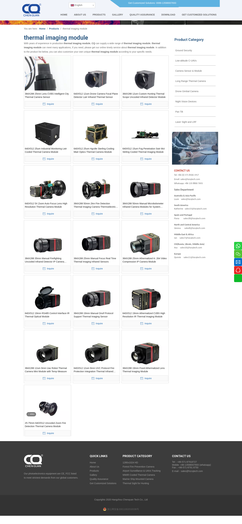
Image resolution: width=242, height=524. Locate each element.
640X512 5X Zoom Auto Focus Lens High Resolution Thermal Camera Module (46, 205)
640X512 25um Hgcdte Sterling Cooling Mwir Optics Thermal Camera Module (94, 150)
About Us (94, 466)
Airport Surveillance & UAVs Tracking (142, 470)
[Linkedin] (198, 3)
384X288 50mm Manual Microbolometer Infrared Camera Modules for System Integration (142, 205)
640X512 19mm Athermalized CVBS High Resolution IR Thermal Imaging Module (143, 315)
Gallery (93, 475)
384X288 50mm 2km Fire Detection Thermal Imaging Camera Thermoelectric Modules (95, 205)
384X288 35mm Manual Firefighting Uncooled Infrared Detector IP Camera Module (44, 260)
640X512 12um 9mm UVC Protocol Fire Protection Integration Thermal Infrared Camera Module (94, 370)
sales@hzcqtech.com (192, 471)
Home (93, 462)
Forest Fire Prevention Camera (138, 466)
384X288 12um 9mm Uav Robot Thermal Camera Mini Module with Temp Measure (46, 370)
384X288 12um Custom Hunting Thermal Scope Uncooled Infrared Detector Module (143, 95)
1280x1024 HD (130, 462)
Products (94, 470)
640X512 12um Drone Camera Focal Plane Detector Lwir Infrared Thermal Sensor (96, 95)
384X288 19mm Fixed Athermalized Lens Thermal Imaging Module (143, 370)
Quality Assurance (99, 479)
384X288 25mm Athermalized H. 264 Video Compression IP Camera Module (144, 260)
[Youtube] (205, 3)
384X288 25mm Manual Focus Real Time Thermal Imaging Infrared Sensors (95, 260)
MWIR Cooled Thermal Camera (139, 475)
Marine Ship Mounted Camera (138, 479)
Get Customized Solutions (103, 483)
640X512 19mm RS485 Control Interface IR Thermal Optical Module (47, 315)
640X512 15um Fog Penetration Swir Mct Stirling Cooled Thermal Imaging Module (143, 150)
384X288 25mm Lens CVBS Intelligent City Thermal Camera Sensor (47, 95)
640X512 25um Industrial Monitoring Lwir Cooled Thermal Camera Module (46, 150)
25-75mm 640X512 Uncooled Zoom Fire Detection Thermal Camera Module (45, 425)
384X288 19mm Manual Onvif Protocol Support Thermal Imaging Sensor (93, 315)
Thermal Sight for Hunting (136, 483)
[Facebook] (192, 3)
